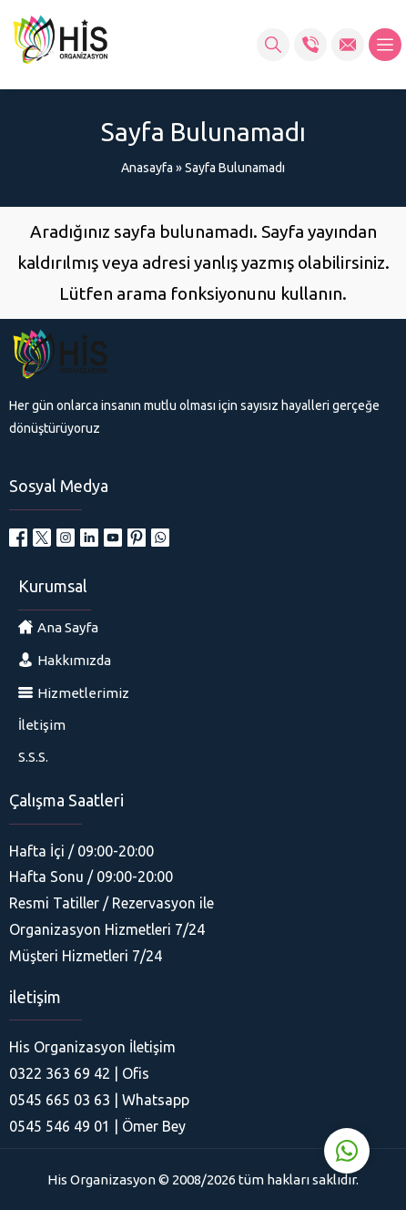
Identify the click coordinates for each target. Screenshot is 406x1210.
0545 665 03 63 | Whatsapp (99, 1100)
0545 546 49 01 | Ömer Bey (97, 1126)
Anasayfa (147, 167)
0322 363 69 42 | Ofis (79, 1073)
